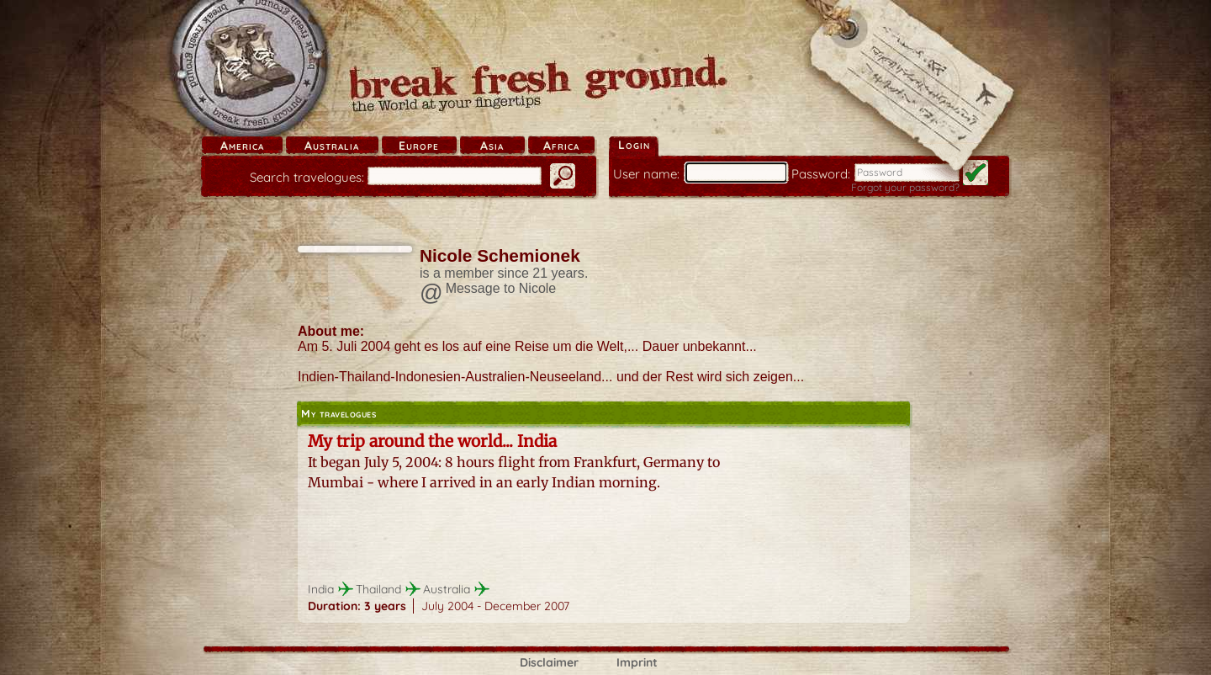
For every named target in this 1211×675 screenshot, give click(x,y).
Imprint (637, 662)
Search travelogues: (307, 177)
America (242, 145)
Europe (419, 145)
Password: (820, 174)
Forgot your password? (905, 187)
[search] (454, 176)
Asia (492, 145)
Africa (561, 145)
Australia (331, 145)
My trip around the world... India (432, 441)
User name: (646, 174)
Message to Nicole (501, 288)
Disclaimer (549, 662)
